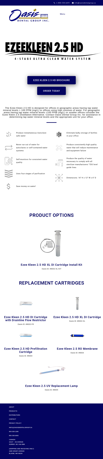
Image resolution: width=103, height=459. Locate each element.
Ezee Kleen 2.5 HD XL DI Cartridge (77, 317)
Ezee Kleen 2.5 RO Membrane (77, 348)
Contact (12, 419)
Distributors (14, 415)
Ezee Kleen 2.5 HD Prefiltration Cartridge (25, 350)
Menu (62, 14)
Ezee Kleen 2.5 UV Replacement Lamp (51, 386)
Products (13, 411)
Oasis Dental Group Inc (29, 15)
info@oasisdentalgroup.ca (20, 427)
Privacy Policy (15, 423)
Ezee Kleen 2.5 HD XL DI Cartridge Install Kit (51, 264)
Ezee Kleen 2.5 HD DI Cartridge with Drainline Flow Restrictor (25, 318)
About (11, 407)
